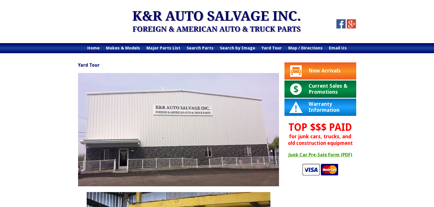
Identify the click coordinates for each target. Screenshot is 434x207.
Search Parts (200, 48)
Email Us (338, 48)
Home (93, 48)
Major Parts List (163, 48)
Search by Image (237, 48)
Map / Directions (305, 48)
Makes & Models (123, 48)
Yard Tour (271, 48)
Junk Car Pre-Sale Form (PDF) (320, 155)
